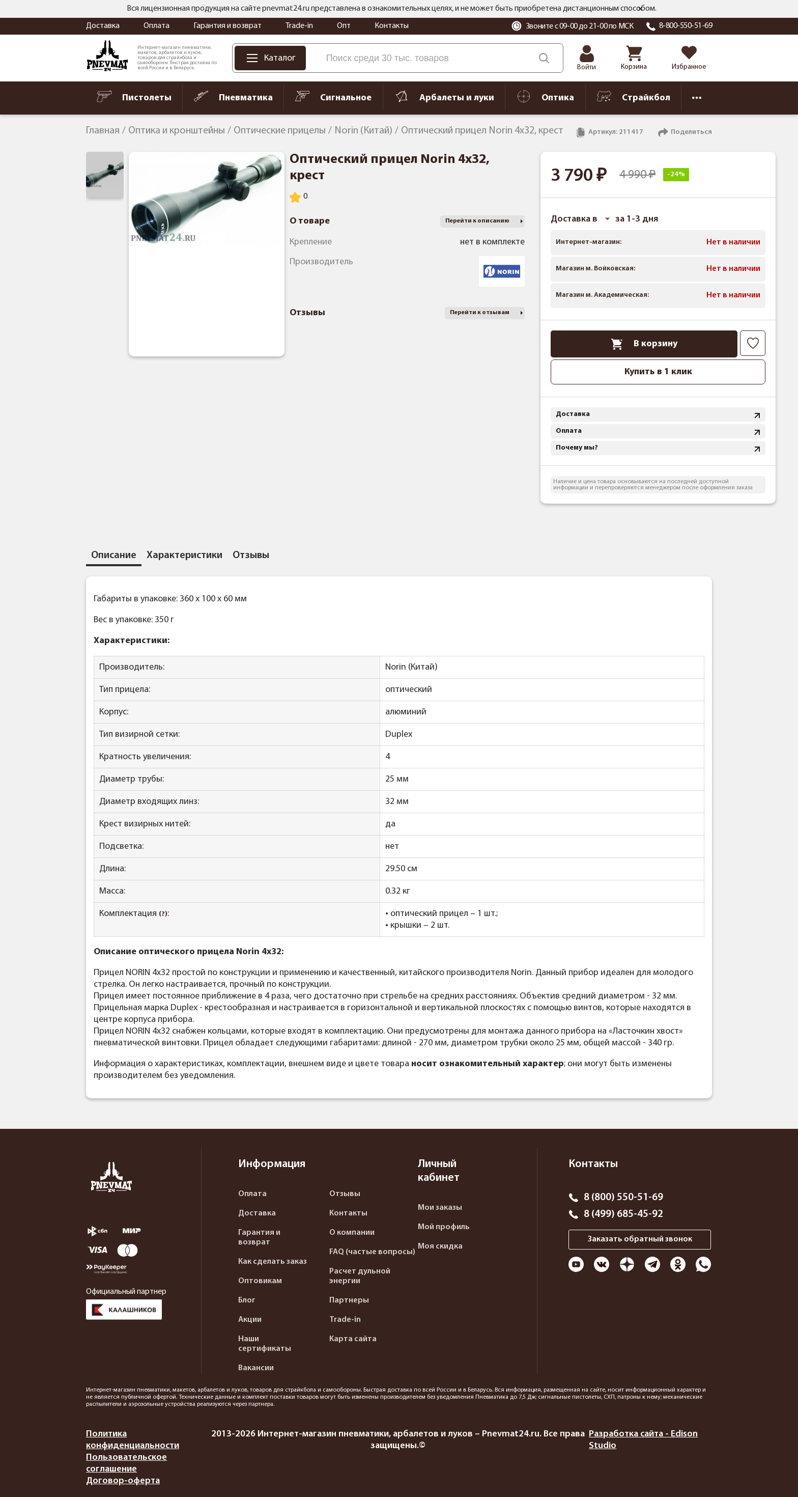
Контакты (392, 26)
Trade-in (299, 26)
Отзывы (344, 1194)
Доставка (103, 26)
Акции (250, 1320)
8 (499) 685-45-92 (623, 1214)
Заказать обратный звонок (640, 1239)
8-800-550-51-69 (685, 26)
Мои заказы (440, 1208)
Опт (344, 26)
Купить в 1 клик (658, 372)
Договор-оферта (123, 1481)
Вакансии (256, 1368)
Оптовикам (260, 1281)
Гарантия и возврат (227, 26)
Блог (246, 1300)
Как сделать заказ (272, 1262)
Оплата (156, 26)
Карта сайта (353, 1339)
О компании (352, 1233)
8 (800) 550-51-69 (623, 1198)
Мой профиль (444, 1227)
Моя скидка (440, 1246)
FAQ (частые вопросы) (372, 1252)
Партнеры (349, 1300)
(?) (163, 914)
